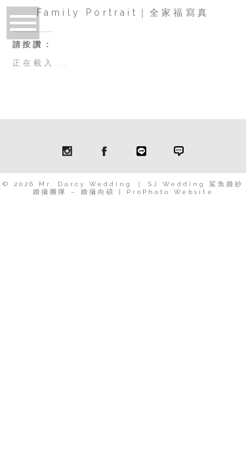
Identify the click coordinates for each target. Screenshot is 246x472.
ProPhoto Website (170, 191)
